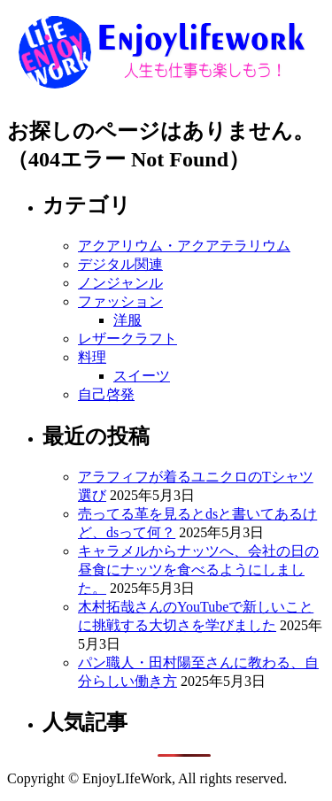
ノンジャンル (120, 282)
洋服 (127, 319)
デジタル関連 (120, 264)
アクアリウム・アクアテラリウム (184, 245)
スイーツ (141, 375)
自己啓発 (106, 394)
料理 (92, 357)
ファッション (120, 301)
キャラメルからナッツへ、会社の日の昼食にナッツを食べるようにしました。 (198, 569)
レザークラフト (127, 338)
